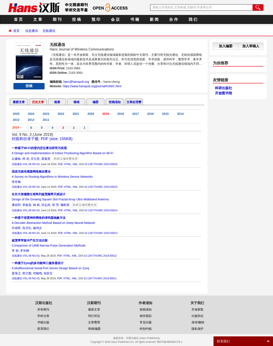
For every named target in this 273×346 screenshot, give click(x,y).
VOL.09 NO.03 (31, 164)
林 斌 (36, 205)
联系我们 (43, 328)
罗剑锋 (24, 250)
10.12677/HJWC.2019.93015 (101, 186)
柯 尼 (25, 158)
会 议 (115, 19)
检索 (57, 102)
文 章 (37, 19)
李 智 (15, 250)
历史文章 (38, 102)
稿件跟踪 (146, 316)
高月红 (26, 228)
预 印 (95, 19)
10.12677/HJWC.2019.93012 (100, 255)
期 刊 (57, 19)
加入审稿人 (250, 46)
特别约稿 (146, 328)
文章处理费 (133, 102)
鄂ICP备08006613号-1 (170, 341)
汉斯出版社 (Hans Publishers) (143, 338)
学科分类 (43, 316)
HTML (67, 164)
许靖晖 (16, 228)
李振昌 (26, 205)
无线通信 (48, 31)
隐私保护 (197, 328)
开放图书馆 (223, 93)
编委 (96, 102)
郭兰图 (26, 273)
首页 (16, 31)
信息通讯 (31, 31)
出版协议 (197, 316)
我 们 (193, 19)
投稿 (29, 86)
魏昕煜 (65, 205)
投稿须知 (115, 102)
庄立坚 (35, 158)
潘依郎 (16, 205)
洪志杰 (45, 205)
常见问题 (146, 322)
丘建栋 (16, 158)
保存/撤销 (198, 322)
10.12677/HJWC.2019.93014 (101, 210)
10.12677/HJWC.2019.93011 (100, 278)
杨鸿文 (37, 228)
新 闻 (154, 19)
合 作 (173, 19)
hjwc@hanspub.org (76, 81)
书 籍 (134, 19)
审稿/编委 (94, 328)
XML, (75, 164)
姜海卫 (16, 273)
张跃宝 (48, 273)
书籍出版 (43, 322)
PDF (60, 164)
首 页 (18, 19)
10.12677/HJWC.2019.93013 (101, 233)
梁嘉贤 (45, 158)
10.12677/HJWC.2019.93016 (101, 164)
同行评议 (94, 316)
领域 (76, 102)
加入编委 (225, 46)
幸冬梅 (16, 181)
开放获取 (197, 309)
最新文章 (19, 102)
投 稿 (76, 19)
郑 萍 (55, 205)
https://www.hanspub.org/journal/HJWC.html (92, 86)
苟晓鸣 (37, 273)
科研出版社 (223, 88)
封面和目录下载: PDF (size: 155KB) (42, 139)
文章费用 (94, 322)
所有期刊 (43, 309)
